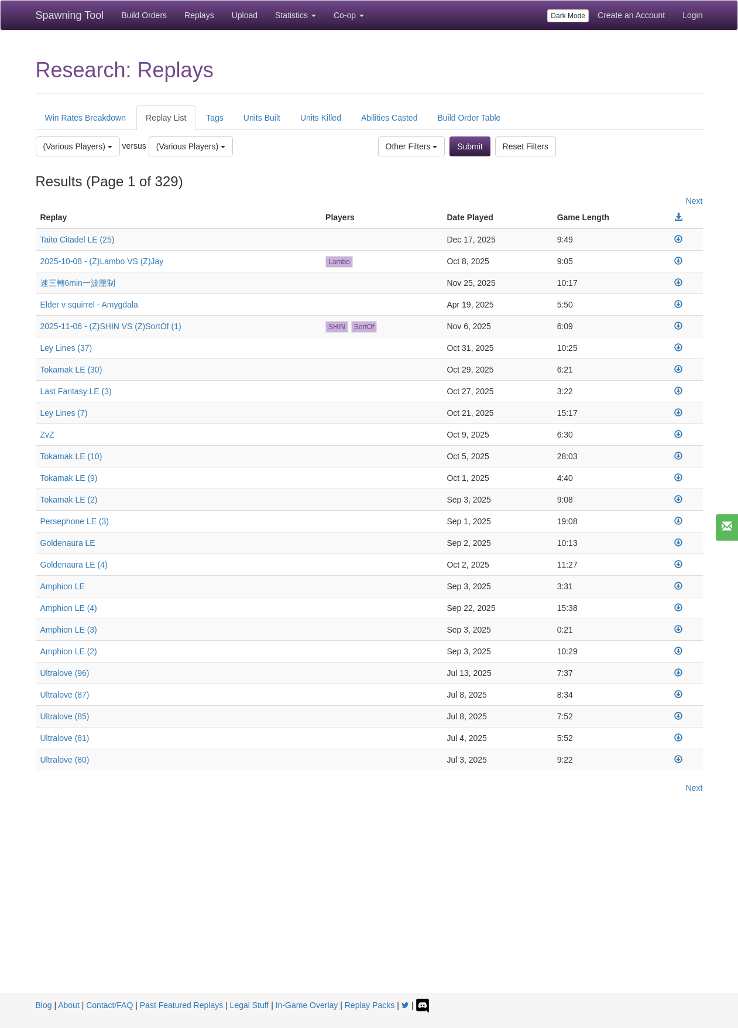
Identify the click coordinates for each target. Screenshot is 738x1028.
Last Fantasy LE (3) (76, 391)
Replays (199, 15)
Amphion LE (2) (68, 651)
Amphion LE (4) (68, 608)
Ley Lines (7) (64, 413)
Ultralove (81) (65, 738)
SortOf (364, 327)
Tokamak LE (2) (69, 499)
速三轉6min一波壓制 (77, 283)
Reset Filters (526, 146)
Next (694, 201)
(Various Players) (77, 146)
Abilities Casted (389, 117)
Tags (215, 117)
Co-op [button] (349, 15)
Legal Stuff (249, 1005)
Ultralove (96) (65, 673)
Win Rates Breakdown (85, 117)
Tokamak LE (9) (69, 478)
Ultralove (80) (65, 759)
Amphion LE (62, 586)
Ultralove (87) (65, 694)
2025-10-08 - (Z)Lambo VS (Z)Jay (102, 261)
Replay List (166, 117)
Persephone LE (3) (74, 521)
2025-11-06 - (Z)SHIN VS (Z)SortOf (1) (110, 326)
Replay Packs (370, 1005)
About (69, 1005)
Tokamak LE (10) (71, 456)
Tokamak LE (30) (71, 369)
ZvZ (47, 434)
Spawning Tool (70, 15)
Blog (44, 1005)
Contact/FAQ (109, 1005)
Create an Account (631, 15)
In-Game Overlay (307, 1005)
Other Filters (412, 146)
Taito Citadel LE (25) (77, 239)
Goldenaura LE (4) (74, 564)
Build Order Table (468, 117)
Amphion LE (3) (68, 629)
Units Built (261, 117)
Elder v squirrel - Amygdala (89, 304)
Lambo (339, 262)
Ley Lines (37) (66, 348)
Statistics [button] (295, 15)
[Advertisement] (369, 905)
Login (692, 15)
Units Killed (320, 117)
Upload (245, 15)
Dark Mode (568, 16)
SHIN (336, 327)
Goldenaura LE (67, 543)
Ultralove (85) (65, 716)
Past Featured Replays (181, 1005)
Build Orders (144, 15)
